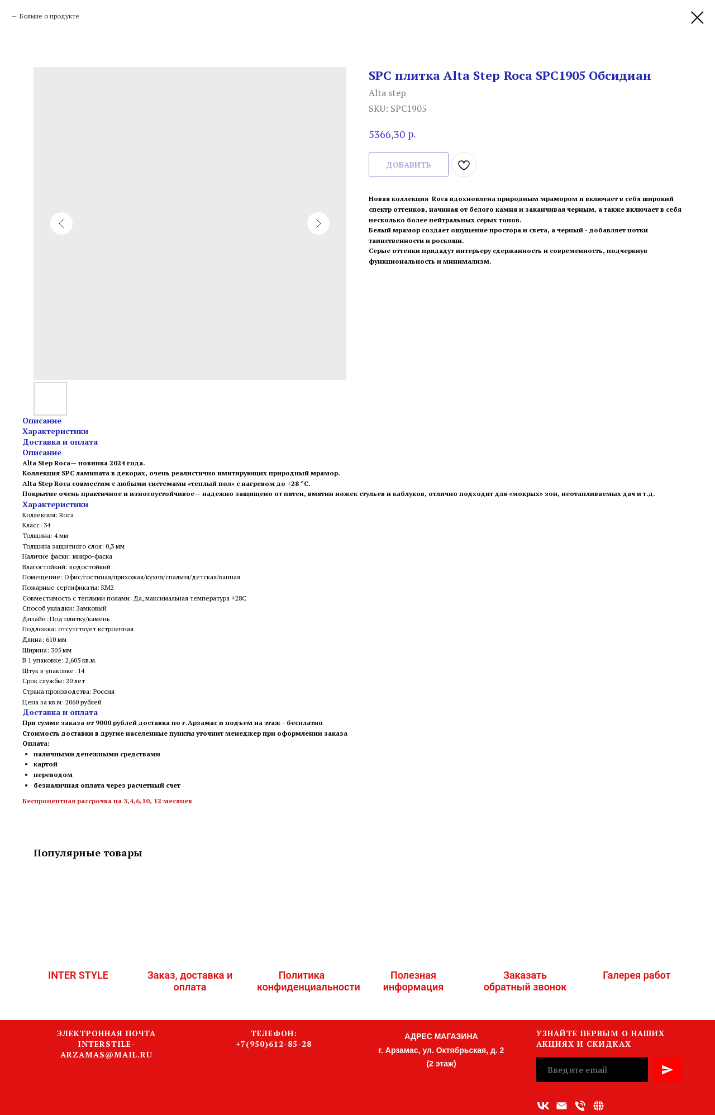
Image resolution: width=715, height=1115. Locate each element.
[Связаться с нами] (599, 1106)
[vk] (543, 1106)
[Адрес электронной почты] (562, 1106)
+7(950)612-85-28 (274, 1043)
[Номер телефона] (580, 1106)
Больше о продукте (49, 16)
